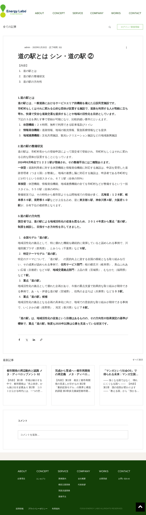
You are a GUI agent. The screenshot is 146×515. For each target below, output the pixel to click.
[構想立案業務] (64, 485)
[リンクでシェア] (41, 339)
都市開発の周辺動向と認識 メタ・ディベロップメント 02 (24, 372)
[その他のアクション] (126, 47)
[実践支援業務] (64, 491)
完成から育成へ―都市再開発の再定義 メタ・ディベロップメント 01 (72, 372)
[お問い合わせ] (124, 479)
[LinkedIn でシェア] (33, 339)
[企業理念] (21, 479)
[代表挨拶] (82, 485)
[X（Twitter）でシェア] (26, 339)
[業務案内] (62, 479)
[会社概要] (82, 479)
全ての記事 (9, 26)
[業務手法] (62, 497)
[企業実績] (103, 479)
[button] (109, 27)
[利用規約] (56, 509)
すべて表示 (138, 359)
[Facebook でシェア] (19, 339)
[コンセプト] (41, 479)
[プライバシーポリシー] (38, 509)
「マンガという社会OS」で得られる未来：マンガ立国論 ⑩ (120, 372)
